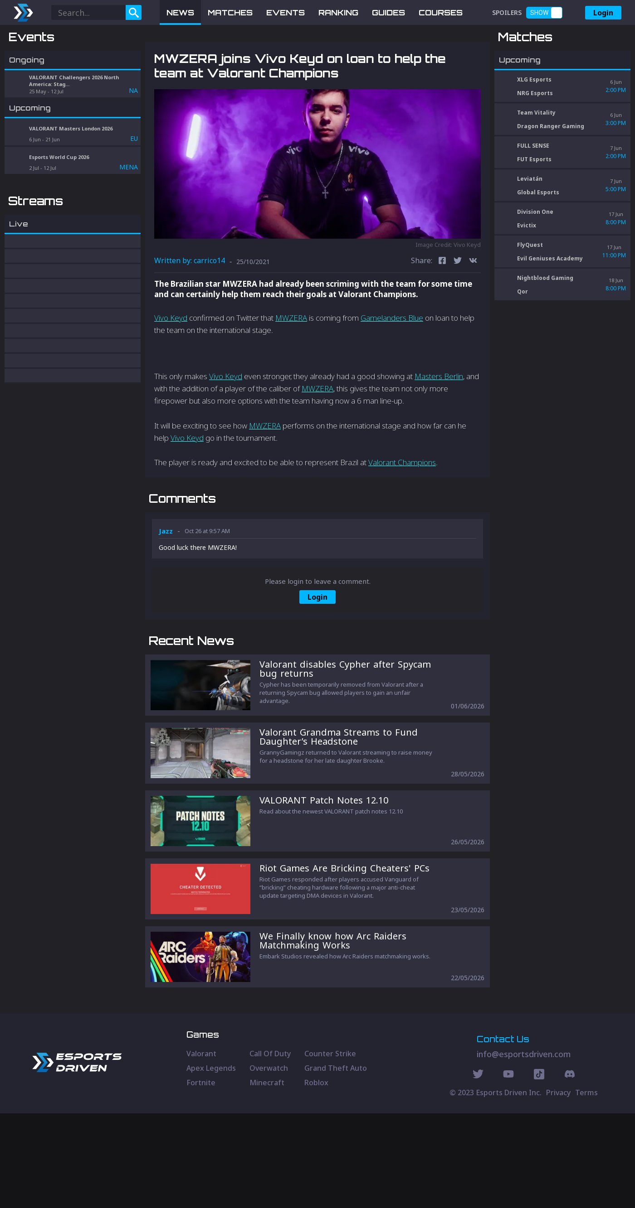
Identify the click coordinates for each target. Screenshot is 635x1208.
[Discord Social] (539, 1170)
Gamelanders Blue (392, 365)
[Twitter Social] (478, 1170)
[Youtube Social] (508, 1170)
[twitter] (458, 308)
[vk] (473, 308)
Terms (586, 1187)
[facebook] (442, 308)
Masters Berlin (439, 423)
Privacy (558, 1187)
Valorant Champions (402, 510)
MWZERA (291, 365)
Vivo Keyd (170, 365)
